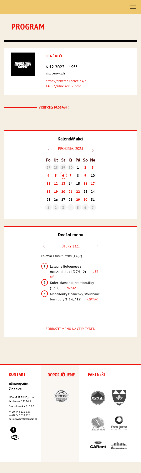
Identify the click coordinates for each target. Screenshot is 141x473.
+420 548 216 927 (19, 412)
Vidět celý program (54, 108)
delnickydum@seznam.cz (23, 419)
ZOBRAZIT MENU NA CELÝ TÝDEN (70, 329)
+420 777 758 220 (19, 415)
